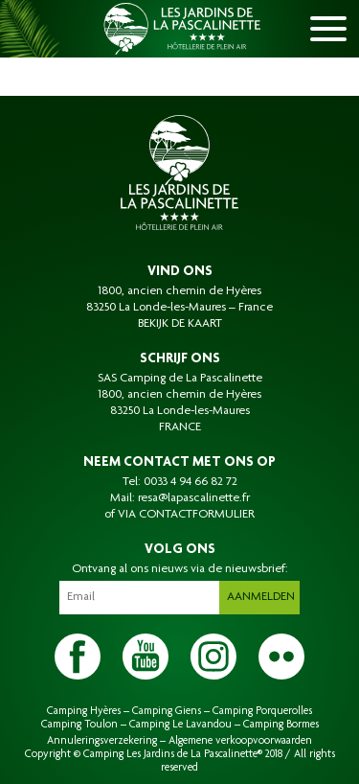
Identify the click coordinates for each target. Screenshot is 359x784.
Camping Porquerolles (262, 711)
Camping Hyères (84, 711)
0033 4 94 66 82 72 (190, 482)
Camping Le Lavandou (180, 724)
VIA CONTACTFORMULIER (186, 514)
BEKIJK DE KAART (180, 324)
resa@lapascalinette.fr (194, 498)
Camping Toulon (79, 724)
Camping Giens (166, 711)
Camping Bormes (281, 724)
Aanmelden (261, 597)
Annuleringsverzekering (102, 741)
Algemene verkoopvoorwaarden (240, 741)
